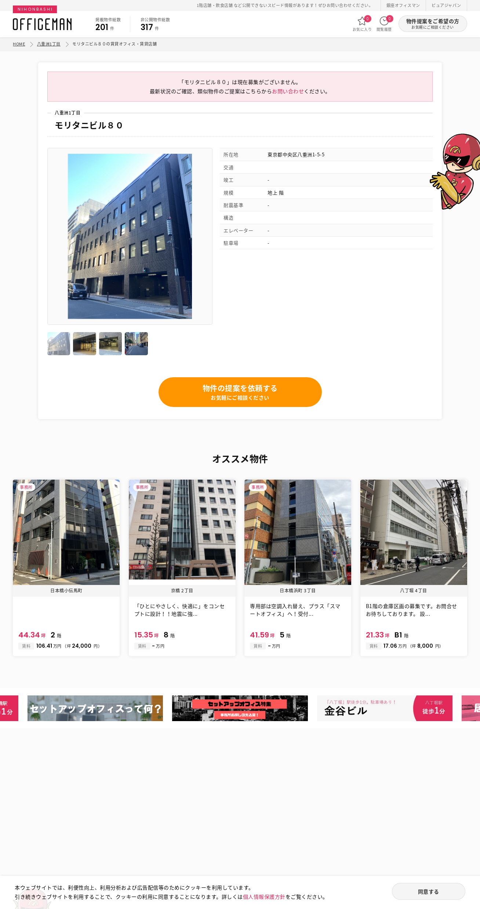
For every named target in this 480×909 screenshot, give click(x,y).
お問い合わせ (288, 91)
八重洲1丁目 (49, 44)
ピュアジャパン (446, 5)
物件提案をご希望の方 (432, 23)
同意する (428, 891)
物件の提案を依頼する (240, 392)
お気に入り (362, 24)
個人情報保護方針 (264, 896)
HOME (19, 44)
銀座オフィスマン (403, 5)
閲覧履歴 (384, 24)
